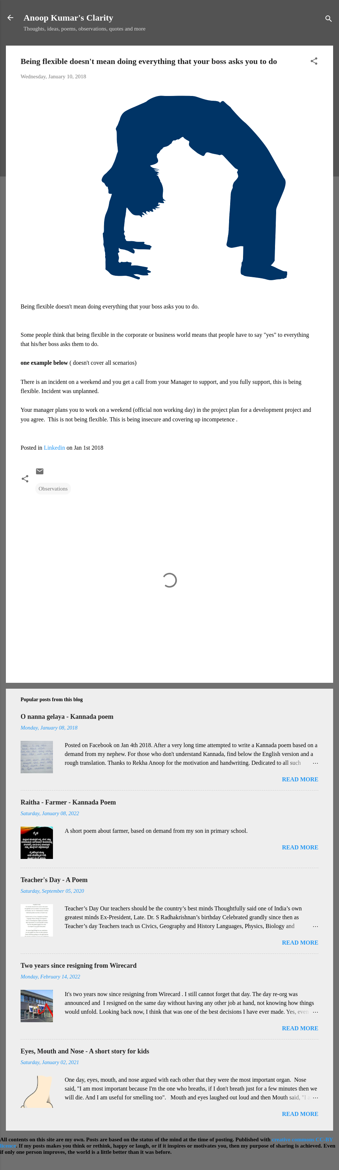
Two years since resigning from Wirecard (78, 965)
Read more (300, 779)
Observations (53, 489)
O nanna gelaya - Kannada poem (67, 716)
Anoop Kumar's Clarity (68, 17)
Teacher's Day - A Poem (54, 880)
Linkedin (54, 448)
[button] (314, 62)
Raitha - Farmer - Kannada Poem (68, 802)
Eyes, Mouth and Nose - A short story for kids (85, 1051)
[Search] (328, 20)
